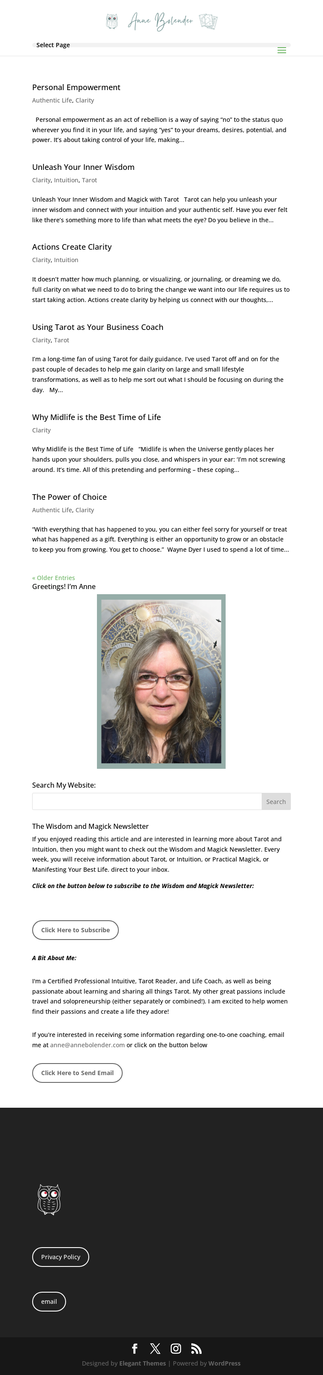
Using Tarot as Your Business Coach (97, 327)
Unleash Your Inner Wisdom (83, 167)
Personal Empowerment (76, 87)
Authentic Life (52, 100)
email (49, 1301)
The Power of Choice (69, 497)
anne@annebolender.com (87, 1045)
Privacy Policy (60, 1257)
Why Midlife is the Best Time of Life (96, 417)
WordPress (224, 1363)
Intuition (66, 180)
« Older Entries (53, 578)
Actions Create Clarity (72, 247)
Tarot (89, 180)
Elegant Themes (142, 1363)
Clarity (84, 100)
